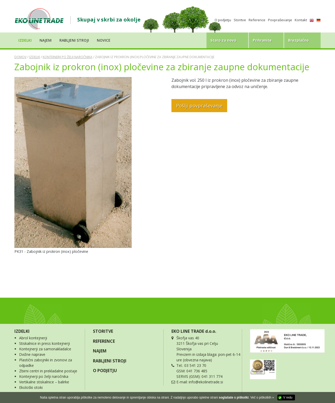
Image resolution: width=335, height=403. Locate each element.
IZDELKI (22, 331)
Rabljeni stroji (74, 40)
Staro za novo (223, 40)
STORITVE (103, 331)
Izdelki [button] (25, 40)
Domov (20, 57)
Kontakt (301, 20)
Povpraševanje (280, 20)
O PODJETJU (105, 370)
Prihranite (262, 40)
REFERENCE (104, 341)
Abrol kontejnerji (33, 337)
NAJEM (100, 351)
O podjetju (223, 20)
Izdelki (34, 57)
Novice (103, 40)
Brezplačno (298, 40)
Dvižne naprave (32, 354)
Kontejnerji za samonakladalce (45, 348)
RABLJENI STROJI (109, 361)
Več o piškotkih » (262, 397)
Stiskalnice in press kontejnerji (44, 343)
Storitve (240, 20)
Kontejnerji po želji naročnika (67, 57)
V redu (287, 397)
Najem (46, 40)
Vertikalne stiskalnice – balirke (44, 381)
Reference (257, 20)
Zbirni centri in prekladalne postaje (48, 370)
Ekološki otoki (31, 387)
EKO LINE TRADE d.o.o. (193, 331)
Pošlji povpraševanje (199, 105)
